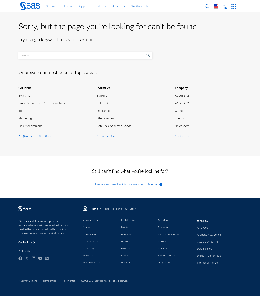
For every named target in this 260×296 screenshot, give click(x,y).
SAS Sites (233, 6)
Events (179, 118)
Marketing (25, 118)
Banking (102, 95)
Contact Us (225, 6)
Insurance (103, 110)
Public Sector (106, 103)
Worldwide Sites (216, 6)
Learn (68, 6)
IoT (20, 110)
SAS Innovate (140, 6)
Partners (100, 6)
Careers (180, 110)
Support (83, 6)
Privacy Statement (27, 280)
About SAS (182, 95)
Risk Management (30, 126)
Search (207, 6)
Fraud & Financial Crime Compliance (42, 103)
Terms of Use (49, 280)
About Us (118, 6)
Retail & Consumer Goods (114, 126)
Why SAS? (182, 103)
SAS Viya (24, 95)
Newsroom (182, 126)
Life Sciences (105, 118)
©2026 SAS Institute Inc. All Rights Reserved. (104, 280)
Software (52, 6)
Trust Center (68, 280)
